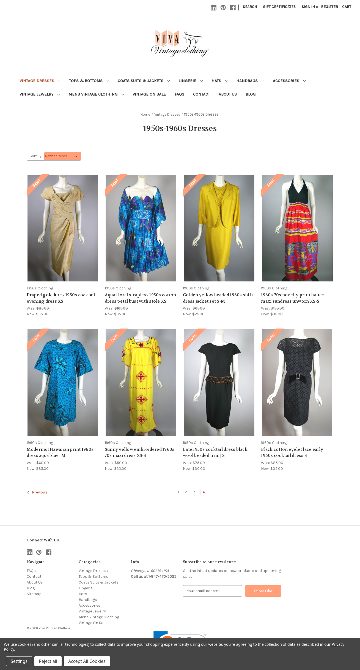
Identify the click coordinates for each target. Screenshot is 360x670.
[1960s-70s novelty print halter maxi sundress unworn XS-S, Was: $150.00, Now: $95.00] (297, 228)
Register (329, 6)
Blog (250, 94)
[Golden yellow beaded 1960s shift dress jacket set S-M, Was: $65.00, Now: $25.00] (219, 228)
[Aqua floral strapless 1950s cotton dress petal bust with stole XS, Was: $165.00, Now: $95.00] (141, 228)
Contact (201, 94)
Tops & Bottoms (89, 80)
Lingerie (190, 80)
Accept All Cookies (87, 661)
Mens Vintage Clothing (96, 94)
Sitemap (34, 594)
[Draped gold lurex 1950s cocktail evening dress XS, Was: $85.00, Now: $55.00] (63, 228)
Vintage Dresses (40, 80)
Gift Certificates (279, 6)
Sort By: (36, 156)
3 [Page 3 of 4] (194, 492)
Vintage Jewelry (40, 94)
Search (250, 6)
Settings (19, 661)
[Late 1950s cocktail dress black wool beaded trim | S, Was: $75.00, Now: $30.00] (219, 382)
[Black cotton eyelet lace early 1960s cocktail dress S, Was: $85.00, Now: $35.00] (297, 382)
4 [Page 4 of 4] (204, 492)
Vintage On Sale (149, 94)
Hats (219, 80)
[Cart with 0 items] (346, 6)
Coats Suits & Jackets (144, 80)
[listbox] (62, 156)
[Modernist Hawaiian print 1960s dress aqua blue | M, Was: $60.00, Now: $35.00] (63, 382)
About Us (228, 94)
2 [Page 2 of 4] (186, 492)
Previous (37, 492)
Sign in (308, 6)
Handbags (250, 80)
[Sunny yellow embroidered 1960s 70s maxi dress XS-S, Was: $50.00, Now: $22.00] (141, 382)
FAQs (179, 94)
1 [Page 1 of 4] (178, 492)
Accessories (289, 80)
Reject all (48, 661)
